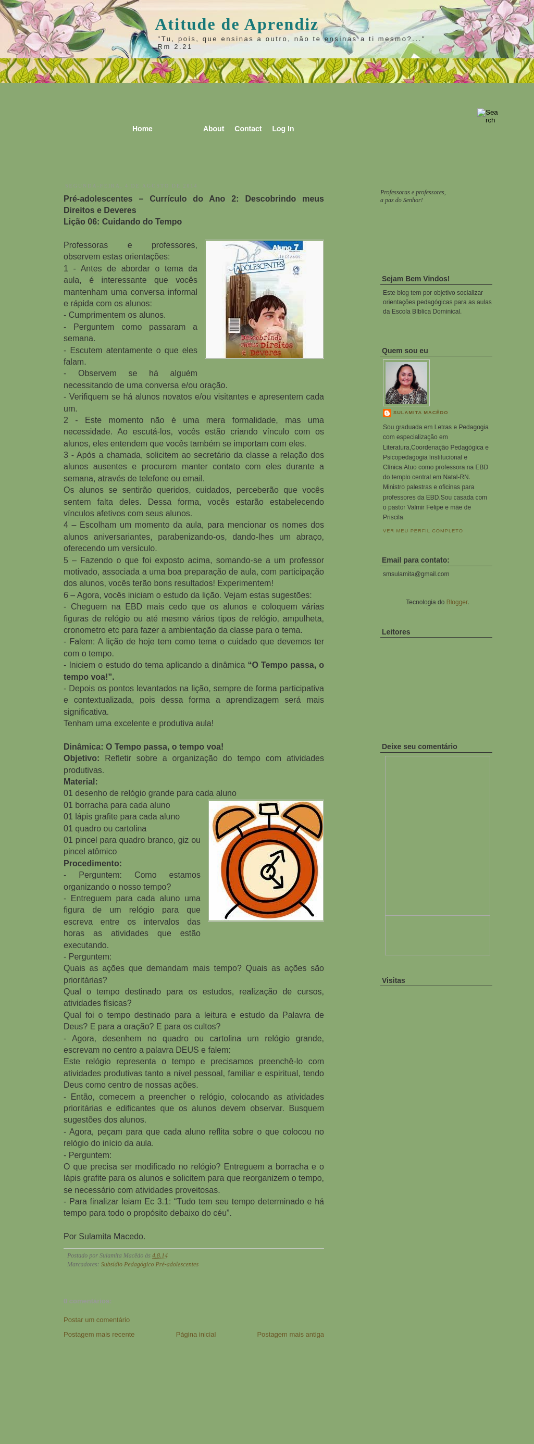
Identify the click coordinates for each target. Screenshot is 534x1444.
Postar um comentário (97, 1320)
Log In (283, 129)
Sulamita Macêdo (420, 412)
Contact (248, 129)
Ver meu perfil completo (423, 530)
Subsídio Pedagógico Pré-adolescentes (149, 1264)
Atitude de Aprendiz (237, 24)
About (213, 129)
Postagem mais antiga (290, 1334)
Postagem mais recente (99, 1334)
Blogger (457, 602)
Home (142, 129)
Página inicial (196, 1334)
